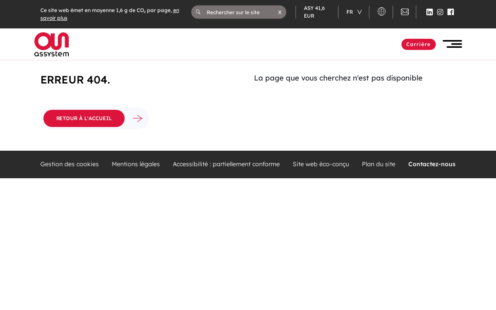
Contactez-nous (432, 164)
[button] (280, 12)
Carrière (418, 44)
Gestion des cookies (69, 164)
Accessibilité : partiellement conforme (226, 164)
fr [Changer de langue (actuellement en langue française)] (350, 12)
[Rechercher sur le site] (242, 12)
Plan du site (378, 164)
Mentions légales (136, 164)
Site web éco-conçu (321, 164)
